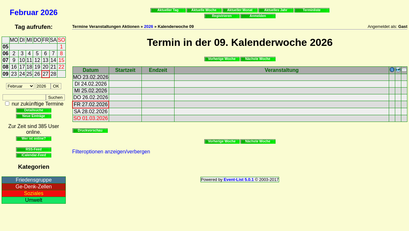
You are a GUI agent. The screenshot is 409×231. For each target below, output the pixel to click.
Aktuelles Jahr (275, 10)
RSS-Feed (34, 149)
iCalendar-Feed (33, 155)
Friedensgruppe (34, 180)
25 (29, 74)
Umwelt (33, 200)
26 (37, 74)
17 (22, 67)
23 (14, 74)
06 (5, 53)
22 (61, 67)
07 (5, 60)
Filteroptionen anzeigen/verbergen (111, 151)
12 (37, 60)
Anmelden (258, 16)
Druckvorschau (90, 130)
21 (53, 67)
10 (22, 60)
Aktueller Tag (167, 10)
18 (29, 67)
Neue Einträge (33, 116)
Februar (24, 12)
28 (53, 74)
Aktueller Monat (239, 10)
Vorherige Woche (222, 59)
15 (61, 60)
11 (29, 60)
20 (45, 67)
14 (53, 60)
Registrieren (222, 16)
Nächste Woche (257, 59)
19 (37, 67)
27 (45, 74)
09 (5, 74)
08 (5, 67)
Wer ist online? (33, 138)
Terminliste (311, 10)
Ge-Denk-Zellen (34, 186)
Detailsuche (33, 110)
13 (45, 60)
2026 (48, 12)
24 (22, 74)
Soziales (33, 193)
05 (5, 46)
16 (14, 67)
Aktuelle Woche (203, 10)
